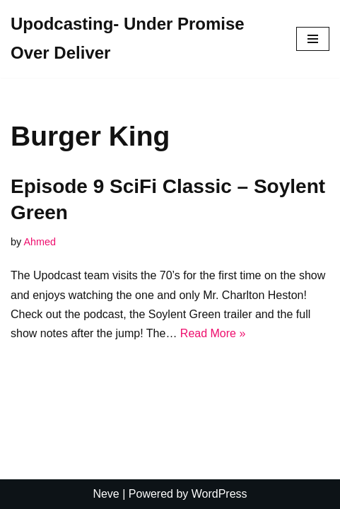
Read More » (213, 333)
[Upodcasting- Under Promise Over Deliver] (143, 39)
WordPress (219, 494)
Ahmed (39, 241)
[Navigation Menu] (312, 39)
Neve (106, 494)
